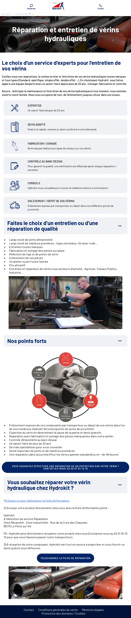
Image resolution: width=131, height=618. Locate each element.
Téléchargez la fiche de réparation (65, 558)
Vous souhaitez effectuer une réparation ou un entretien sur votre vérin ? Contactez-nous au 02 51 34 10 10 (65, 467)
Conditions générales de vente (58, 609)
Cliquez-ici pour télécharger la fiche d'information (38, 500)
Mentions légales (93, 609)
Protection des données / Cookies (63, 613)
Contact (29, 609)
